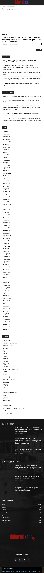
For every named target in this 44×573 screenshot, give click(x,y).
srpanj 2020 (6, 311)
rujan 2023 (6, 212)
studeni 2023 (6, 207)
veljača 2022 (6, 262)
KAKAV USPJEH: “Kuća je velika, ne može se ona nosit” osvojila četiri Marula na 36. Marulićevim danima (19, 61)
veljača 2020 (6, 324)
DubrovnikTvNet (7, 345)
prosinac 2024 (7, 173)
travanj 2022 (6, 256)
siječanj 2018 (6, 329)
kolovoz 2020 (6, 308)
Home (3, 6)
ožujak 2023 (6, 228)
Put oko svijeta (7, 390)
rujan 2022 (6, 243)
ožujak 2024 (6, 196)
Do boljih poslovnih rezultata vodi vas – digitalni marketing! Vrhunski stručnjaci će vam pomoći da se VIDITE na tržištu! (21, 39)
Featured (5, 353)
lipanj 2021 (6, 282)
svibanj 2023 (6, 222)
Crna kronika (6, 340)
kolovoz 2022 (6, 246)
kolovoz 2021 (6, 277)
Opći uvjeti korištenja (24, 571)
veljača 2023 (6, 230)
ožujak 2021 (6, 290)
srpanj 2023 (6, 217)
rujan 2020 (6, 306)
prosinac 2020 (7, 298)
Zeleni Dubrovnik (7, 413)
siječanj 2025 (6, 170)
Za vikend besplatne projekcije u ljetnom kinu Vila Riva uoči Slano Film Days (21, 84)
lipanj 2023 (6, 220)
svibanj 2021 (6, 285)
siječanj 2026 (6, 139)
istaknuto (5, 358)
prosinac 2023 (7, 204)
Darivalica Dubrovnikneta (10, 343)
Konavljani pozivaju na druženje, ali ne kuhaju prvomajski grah (24, 96)
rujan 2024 (6, 181)
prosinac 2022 (7, 235)
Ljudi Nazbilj (6, 377)
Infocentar (6, 356)
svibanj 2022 (6, 254)
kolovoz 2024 (6, 183)
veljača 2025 (6, 168)
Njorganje (5, 385)
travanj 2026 (6, 131)
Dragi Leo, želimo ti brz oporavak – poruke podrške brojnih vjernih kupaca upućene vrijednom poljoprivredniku (26, 488)
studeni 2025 (6, 144)
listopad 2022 (6, 241)
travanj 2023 (6, 225)
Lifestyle (5, 374)
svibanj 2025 (6, 160)
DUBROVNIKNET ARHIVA (36, 571)
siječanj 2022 (6, 264)
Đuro (4, 96)
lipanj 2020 (6, 314)
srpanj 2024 (6, 186)
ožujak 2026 (6, 134)
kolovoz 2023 (6, 215)
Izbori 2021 (6, 361)
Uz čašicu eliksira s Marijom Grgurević (13, 408)
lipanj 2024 (6, 189)
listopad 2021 (6, 272)
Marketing (11, 571)
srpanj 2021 (6, 280)
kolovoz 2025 (6, 152)
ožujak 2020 (6, 321)
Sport (4, 395)
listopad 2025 (6, 147)
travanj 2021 (6, 288)
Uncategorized (7, 403)
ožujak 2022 (6, 259)
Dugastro (5, 348)
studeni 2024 (6, 176)
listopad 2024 (6, 178)
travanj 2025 (6, 162)
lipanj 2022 (6, 251)
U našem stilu (6, 400)
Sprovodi (5, 398)
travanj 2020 (6, 319)
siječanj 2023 (6, 233)
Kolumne (5, 366)
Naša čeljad (6, 382)
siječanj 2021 (6, 295)
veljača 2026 (6, 136)
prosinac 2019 (7, 327)
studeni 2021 (6, 269)
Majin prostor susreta (9, 379)
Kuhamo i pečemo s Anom (10, 369)
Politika (5, 387)
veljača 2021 (6, 293)
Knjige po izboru (7, 364)
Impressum (5, 571)
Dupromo (4, 34)
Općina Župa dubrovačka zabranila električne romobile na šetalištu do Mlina (22, 73)
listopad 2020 (6, 303)
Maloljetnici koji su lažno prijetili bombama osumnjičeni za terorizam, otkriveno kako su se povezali (21, 79)
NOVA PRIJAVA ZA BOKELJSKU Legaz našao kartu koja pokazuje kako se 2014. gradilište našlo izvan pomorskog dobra (28, 429)
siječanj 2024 (6, 202)
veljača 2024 (6, 199)
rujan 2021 (6, 275)
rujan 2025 (6, 149)
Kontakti (16, 571)
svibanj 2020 (6, 316)
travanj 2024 (6, 194)
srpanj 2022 (6, 248)
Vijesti (4, 411)
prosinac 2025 (7, 142)
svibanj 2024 (6, 191)
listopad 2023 (6, 209)
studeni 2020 (6, 301)
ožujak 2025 (6, 165)
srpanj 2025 (6, 155)
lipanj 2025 (6, 157)
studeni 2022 (6, 238)
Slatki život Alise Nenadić (10, 392)
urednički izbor (7, 405)
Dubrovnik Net (5, 44)
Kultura (5, 372)
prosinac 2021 (7, 267)
